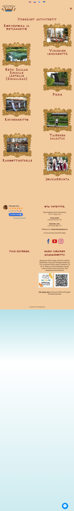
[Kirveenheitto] (16, 104)
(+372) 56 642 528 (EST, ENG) (55, 233)
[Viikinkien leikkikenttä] (57, 35)
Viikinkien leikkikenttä (57, 52)
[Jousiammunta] (57, 163)
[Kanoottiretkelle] (17, 145)
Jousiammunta (57, 179)
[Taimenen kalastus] (57, 120)
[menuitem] (30, 2)
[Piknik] (57, 79)
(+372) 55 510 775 (55, 220)
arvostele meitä (15, 214)
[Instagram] (60, 241)
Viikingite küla (14, 206)
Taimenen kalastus (57, 137)
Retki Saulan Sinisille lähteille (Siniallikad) (16, 74)
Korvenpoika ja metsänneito (16, 27)
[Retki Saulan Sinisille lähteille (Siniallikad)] (16, 54)
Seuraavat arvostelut (19, 218)
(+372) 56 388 (53, 226)
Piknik (57, 94)
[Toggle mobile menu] (71, 9)
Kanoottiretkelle (17, 160)
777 (60, 226)
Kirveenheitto (16, 119)
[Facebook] (48, 241)
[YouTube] (54, 241)
